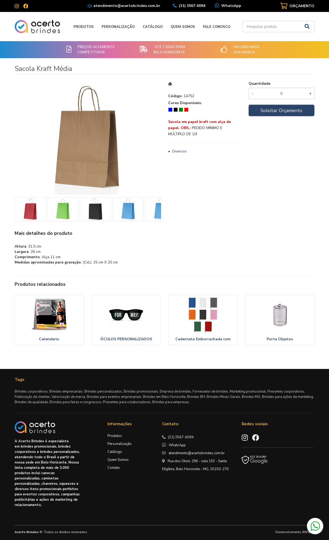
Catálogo (153, 26)
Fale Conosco (216, 26)
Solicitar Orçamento (281, 110)
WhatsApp (231, 5)
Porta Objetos (280, 339)
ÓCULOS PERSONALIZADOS (126, 339)
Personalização (118, 26)
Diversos (179, 151)
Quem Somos (183, 26)
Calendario (49, 339)
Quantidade (259, 83)
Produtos (83, 26)
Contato (113, 467)
